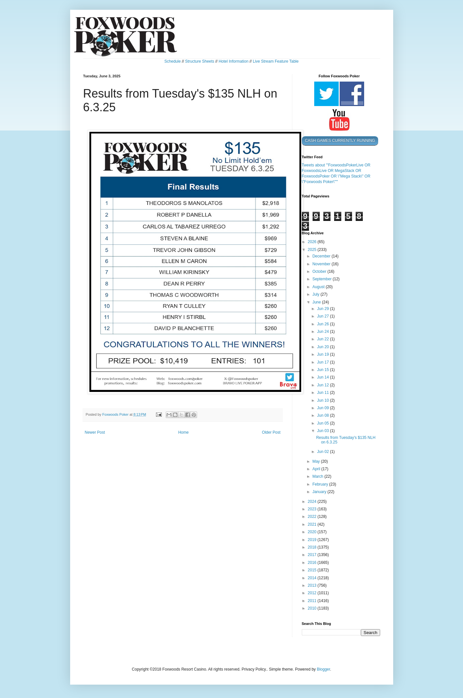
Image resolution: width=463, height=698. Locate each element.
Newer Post (95, 432)
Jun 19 (323, 354)
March (318, 476)
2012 (312, 593)
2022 (312, 516)
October (319, 271)
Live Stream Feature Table (276, 61)
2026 (312, 242)
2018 (312, 547)
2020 (312, 532)
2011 (312, 600)
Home (183, 432)
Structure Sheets (199, 61)
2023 (312, 509)
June (317, 302)
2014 (312, 578)
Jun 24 (323, 331)
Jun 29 (323, 308)
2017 (312, 554)
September (322, 279)
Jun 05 (323, 423)
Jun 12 (323, 385)
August (319, 287)
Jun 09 (323, 408)
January (319, 491)
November (322, 264)
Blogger (323, 669)
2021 (312, 524)
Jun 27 (323, 316)
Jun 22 (323, 339)
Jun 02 (323, 451)
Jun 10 (323, 400)
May (316, 461)
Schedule (172, 61)
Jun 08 (323, 415)
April (316, 469)
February (320, 484)
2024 (312, 501)
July (316, 294)
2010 (312, 608)
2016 (312, 562)
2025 (312, 249)
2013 (312, 585)
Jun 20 (323, 347)
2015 (312, 570)
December (322, 256)
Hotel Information (233, 61)
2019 (312, 539)
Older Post (271, 432)
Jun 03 (323, 430)
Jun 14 (323, 377)
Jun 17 (323, 362)
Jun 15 (323, 369)
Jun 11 (323, 392)
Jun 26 (323, 324)
